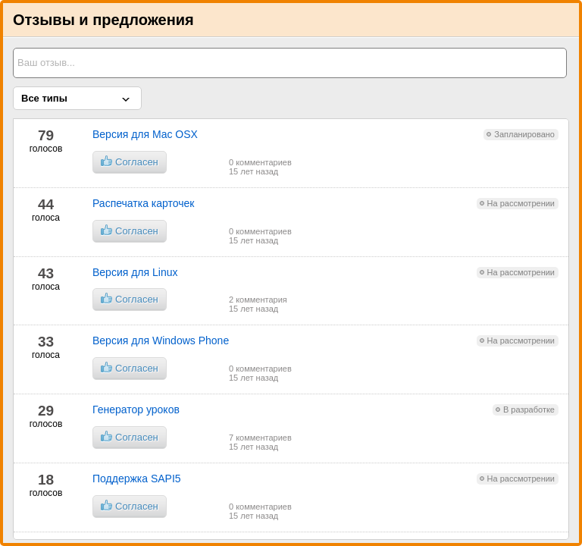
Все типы (44, 98)
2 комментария (258, 299)
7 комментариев (260, 437)
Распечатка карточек (143, 203)
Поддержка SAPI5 (136, 478)
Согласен (129, 161)
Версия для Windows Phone (160, 340)
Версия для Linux (134, 272)
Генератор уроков (136, 409)
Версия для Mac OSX (145, 134)
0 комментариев (260, 162)
